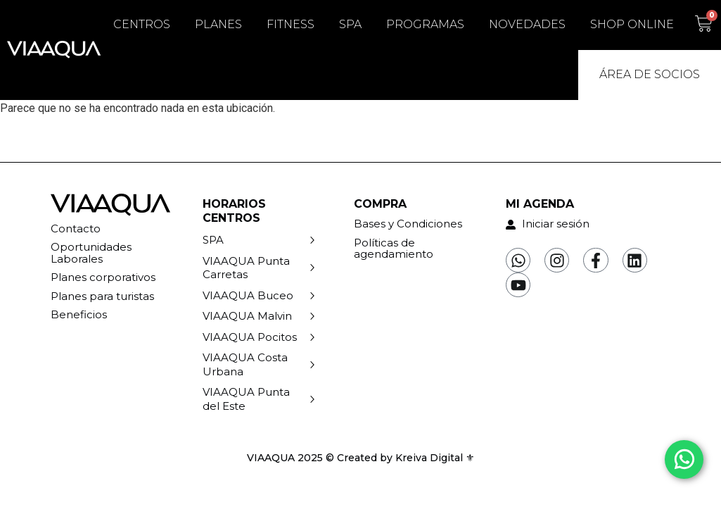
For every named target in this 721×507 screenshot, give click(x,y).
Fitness (290, 24)
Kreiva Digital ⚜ (435, 457)
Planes (218, 24)
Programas (425, 24)
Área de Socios (649, 74)
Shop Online (632, 24)
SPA (350, 24)
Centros (141, 24)
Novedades (527, 24)
